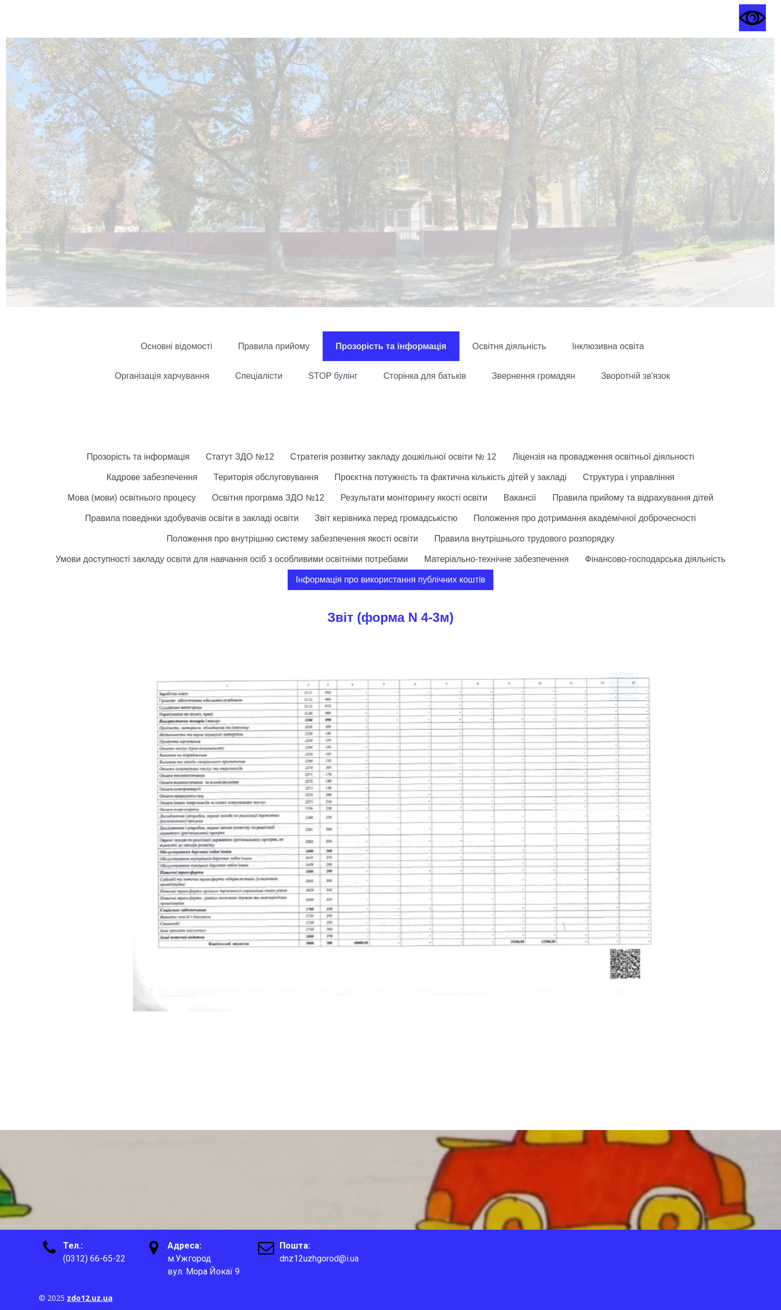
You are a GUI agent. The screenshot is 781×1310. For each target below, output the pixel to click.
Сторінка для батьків (424, 375)
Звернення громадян (533, 375)
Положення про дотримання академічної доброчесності (584, 518)
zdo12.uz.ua (90, 1298)
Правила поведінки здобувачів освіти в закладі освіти (192, 518)
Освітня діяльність (509, 346)
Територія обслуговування (266, 477)
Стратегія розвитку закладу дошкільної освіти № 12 (393, 456)
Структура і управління (628, 477)
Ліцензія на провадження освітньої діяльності (603, 456)
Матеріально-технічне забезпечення (496, 559)
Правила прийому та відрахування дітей (633, 497)
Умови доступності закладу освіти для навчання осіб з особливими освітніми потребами (231, 559)
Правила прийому (274, 346)
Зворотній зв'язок (635, 375)
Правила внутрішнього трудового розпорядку (524, 538)
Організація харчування (162, 375)
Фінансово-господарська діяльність (655, 559)
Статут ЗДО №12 (240, 456)
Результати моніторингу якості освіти (413, 497)
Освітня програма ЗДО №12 (268, 497)
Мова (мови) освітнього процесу (132, 497)
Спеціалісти (258, 375)
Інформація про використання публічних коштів (390, 579)
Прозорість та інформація (391, 346)
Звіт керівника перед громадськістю (386, 518)
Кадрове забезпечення (152, 477)
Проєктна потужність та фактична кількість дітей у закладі (450, 477)
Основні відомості (176, 346)
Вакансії (520, 497)
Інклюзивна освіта (608, 346)
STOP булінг (332, 375)
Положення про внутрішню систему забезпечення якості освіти (292, 538)
